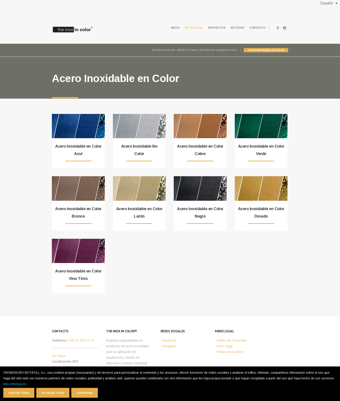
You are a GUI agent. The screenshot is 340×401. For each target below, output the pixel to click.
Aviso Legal (224, 346)
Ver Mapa (58, 356)
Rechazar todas (53, 392)
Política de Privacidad (231, 340)
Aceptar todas (19, 392)
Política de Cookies (229, 352)
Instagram (169, 346)
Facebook (169, 340)
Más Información (14, 384)
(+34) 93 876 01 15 (80, 340)
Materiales (185, 27)
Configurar (85, 392)
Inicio (163, 27)
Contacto (256, 27)
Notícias (233, 27)
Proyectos (210, 27)
